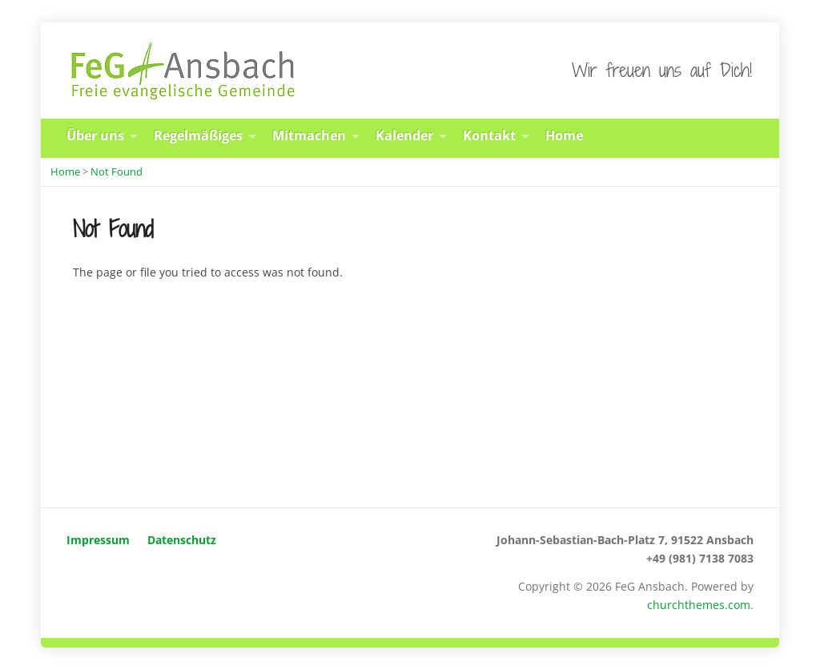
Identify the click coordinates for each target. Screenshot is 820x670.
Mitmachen (309, 135)
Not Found (116, 171)
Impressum (98, 539)
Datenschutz (181, 539)
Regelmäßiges (198, 135)
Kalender (404, 135)
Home (564, 135)
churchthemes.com (698, 604)
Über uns (95, 135)
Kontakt (489, 135)
